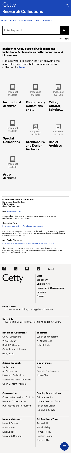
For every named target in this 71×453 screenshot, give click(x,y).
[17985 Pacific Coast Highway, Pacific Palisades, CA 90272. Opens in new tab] (32, 321)
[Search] (13, 23)
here (22, 67)
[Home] (4, 23)
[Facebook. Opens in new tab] (4, 269)
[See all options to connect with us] (51, 269)
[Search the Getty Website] (67, 5)
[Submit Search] (64, 30)
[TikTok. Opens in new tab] (38, 269)
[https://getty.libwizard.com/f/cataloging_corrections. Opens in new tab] (22, 226)
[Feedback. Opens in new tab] (47, 23)
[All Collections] (26, 23)
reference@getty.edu (15, 211)
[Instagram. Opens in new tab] (27, 269)
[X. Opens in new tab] (15, 269)
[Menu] (64, 446)
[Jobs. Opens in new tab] (39, 367)
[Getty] (9, 5)
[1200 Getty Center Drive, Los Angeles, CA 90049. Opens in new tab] (27, 309)
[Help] (38, 23)
